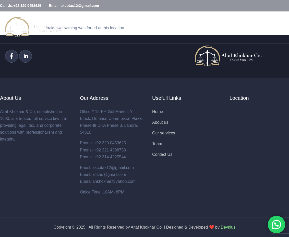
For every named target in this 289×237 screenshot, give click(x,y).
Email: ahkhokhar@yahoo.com (108, 181)
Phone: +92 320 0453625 (103, 143)
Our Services (220, 27)
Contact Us (269, 27)
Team (245, 27)
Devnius (228, 227)
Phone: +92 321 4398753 (103, 150)
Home (168, 27)
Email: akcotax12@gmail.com (107, 167)
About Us (191, 27)
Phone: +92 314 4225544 (103, 157)
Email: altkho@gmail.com (103, 174)
